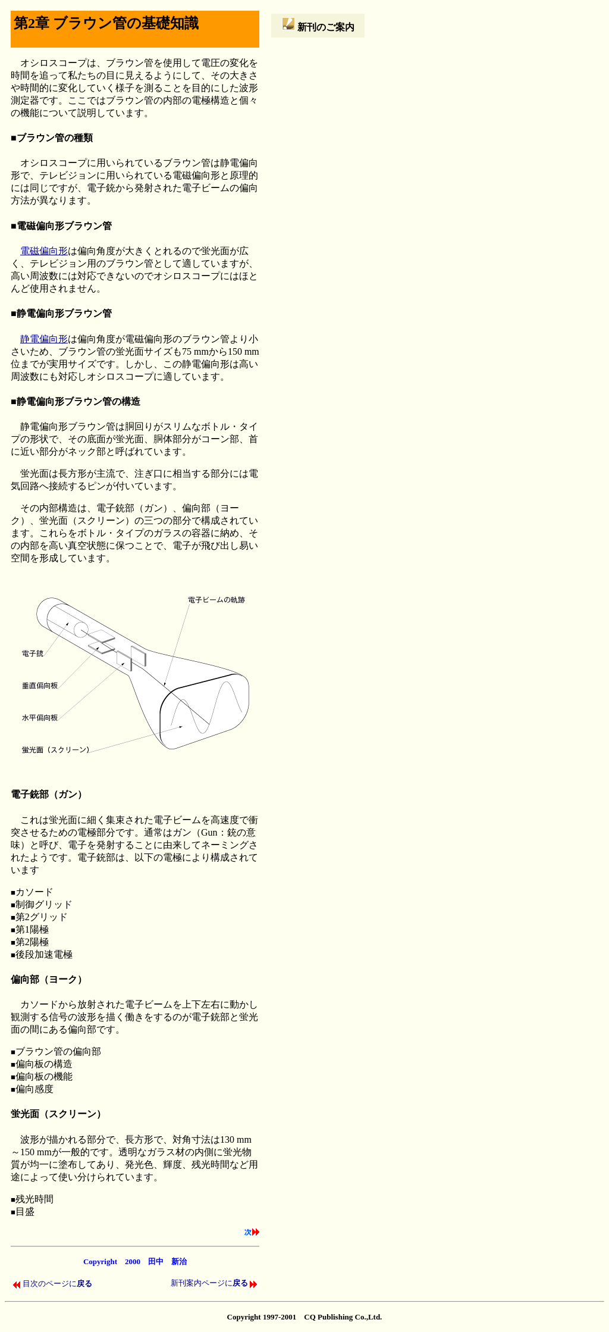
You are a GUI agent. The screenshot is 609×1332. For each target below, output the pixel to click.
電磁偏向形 (44, 251)
